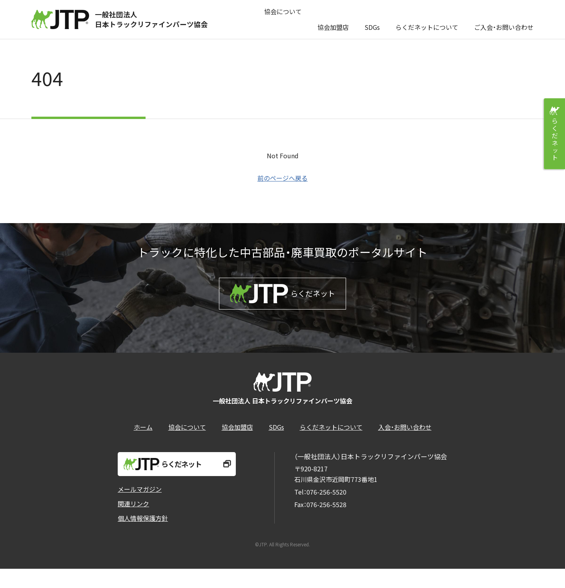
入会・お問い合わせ (405, 442)
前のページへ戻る (282, 178)
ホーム (143, 442)
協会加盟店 (333, 19)
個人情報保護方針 (143, 537)
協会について (283, 19)
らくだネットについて (427, 19)
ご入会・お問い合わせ (504, 19)
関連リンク (133, 523)
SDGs (372, 19)
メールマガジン (140, 508)
